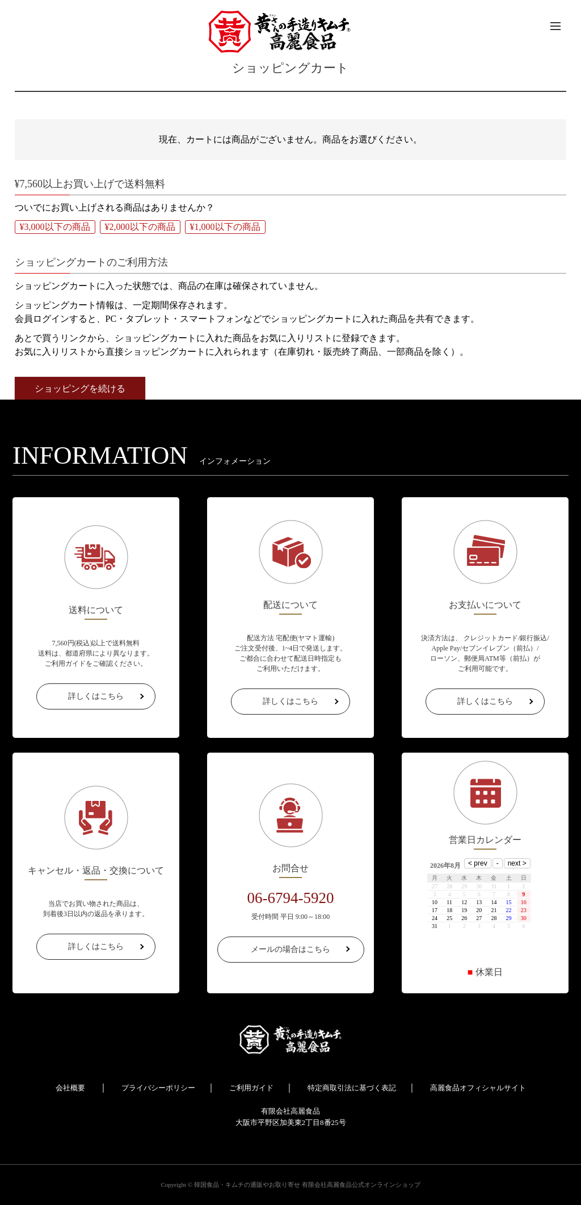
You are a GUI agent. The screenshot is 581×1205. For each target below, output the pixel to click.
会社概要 (70, 1088)
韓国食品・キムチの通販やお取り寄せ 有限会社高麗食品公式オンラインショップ (307, 1184)
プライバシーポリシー (158, 1088)
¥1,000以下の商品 (225, 227)
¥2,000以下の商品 (140, 227)
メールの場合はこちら (290, 949)
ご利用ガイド (251, 1088)
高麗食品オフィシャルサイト (478, 1088)
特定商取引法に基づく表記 (352, 1088)
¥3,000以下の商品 (55, 227)
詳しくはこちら (96, 696)
